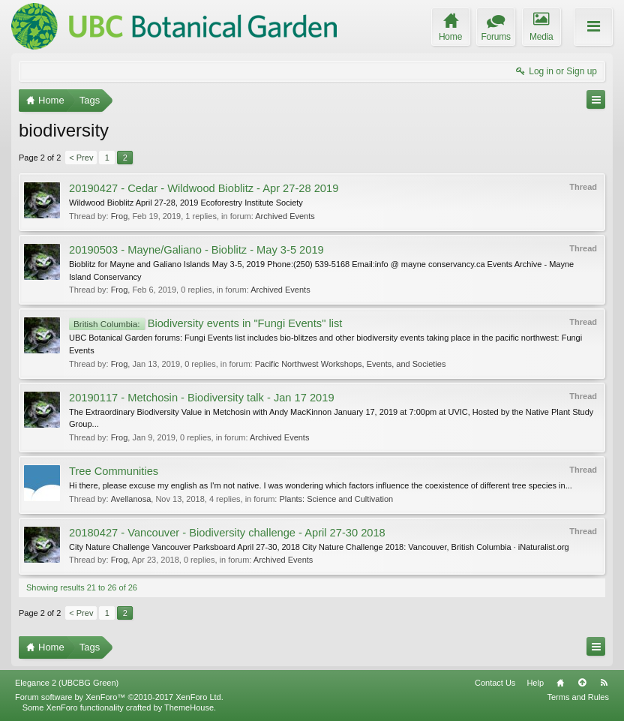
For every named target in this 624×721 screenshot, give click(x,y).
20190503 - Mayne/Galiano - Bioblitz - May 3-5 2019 (196, 250)
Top (582, 682)
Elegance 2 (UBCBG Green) (66, 682)
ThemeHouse (189, 707)
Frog (119, 216)
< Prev (81, 157)
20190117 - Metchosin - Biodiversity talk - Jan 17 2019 (201, 398)
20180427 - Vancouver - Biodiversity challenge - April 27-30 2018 (227, 533)
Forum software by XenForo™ (119, 696)
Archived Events (284, 216)
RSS (603, 682)
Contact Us (495, 682)
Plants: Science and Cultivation (336, 498)
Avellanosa (131, 498)
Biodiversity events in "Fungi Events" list (205, 323)
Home (560, 682)
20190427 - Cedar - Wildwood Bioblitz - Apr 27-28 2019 (203, 188)
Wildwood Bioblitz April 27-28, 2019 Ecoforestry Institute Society (186, 202)
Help (535, 682)
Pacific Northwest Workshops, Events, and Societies (350, 363)
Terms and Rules (578, 696)
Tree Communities (113, 471)
